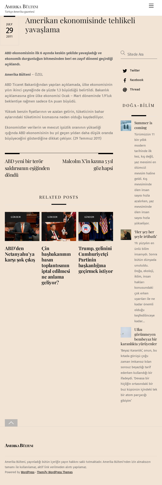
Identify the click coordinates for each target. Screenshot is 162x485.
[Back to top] (11, 423)
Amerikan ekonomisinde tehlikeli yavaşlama (80, 24)
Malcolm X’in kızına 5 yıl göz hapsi (87, 164)
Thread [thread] (130, 89)
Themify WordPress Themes (55, 472)
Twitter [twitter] (130, 70)
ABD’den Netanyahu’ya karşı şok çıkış (20, 254)
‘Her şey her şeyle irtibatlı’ (145, 234)
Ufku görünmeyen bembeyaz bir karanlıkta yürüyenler (139, 336)
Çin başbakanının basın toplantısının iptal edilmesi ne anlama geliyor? (56, 265)
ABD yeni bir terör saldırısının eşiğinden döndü (27, 168)
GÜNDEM (16, 217)
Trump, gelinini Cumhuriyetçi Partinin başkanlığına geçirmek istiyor (95, 259)
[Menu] (151, 6)
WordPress (27, 472)
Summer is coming (143, 125)
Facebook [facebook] (132, 80)
